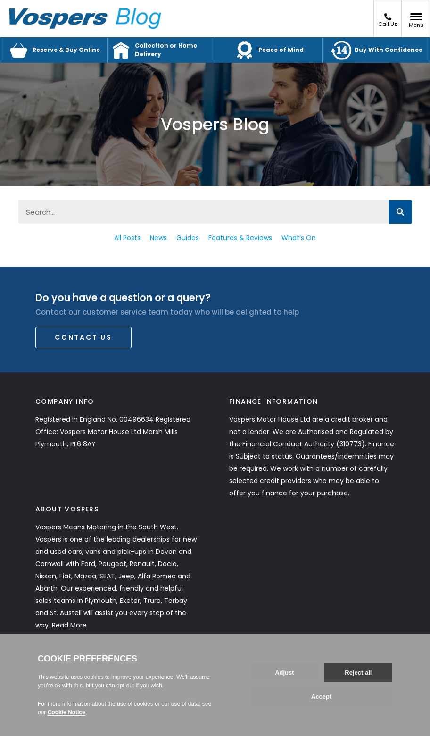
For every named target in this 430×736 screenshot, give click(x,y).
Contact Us (83, 337)
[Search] (400, 212)
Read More (69, 625)
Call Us (387, 20)
